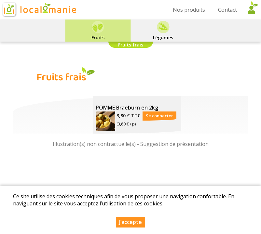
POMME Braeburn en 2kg (127, 107)
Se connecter (159, 116)
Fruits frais (130, 45)
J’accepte (130, 222)
